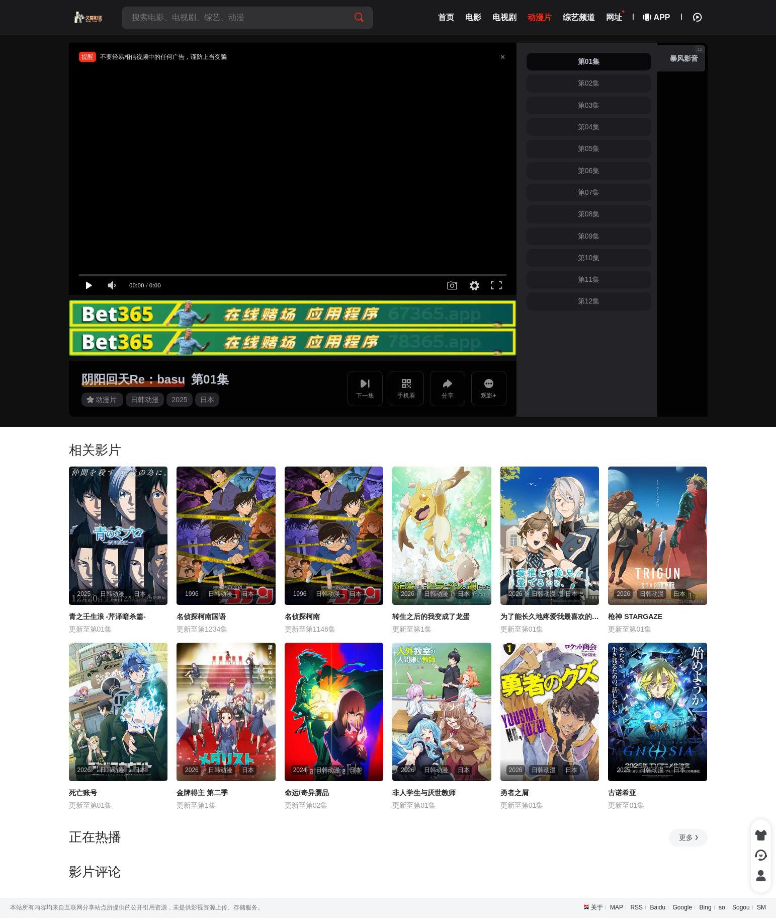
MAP (616, 907)
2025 (179, 400)
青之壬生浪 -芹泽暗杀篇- (107, 617)
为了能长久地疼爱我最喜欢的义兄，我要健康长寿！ (549, 617)
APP (657, 17)
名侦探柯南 (302, 617)
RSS (636, 907)
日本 (207, 400)
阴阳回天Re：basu (133, 379)
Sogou (741, 907)
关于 (597, 907)
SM (761, 907)
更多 (689, 837)
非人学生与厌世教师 (424, 793)
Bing (706, 907)
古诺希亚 (622, 793)
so (722, 907)
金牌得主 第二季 (202, 793)
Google (683, 907)
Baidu (657, 907)
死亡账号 (83, 793)
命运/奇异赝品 (307, 793)
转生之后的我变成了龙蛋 (431, 617)
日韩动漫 (145, 400)
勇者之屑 (514, 793)
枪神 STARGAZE (635, 617)
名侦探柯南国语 (201, 617)
